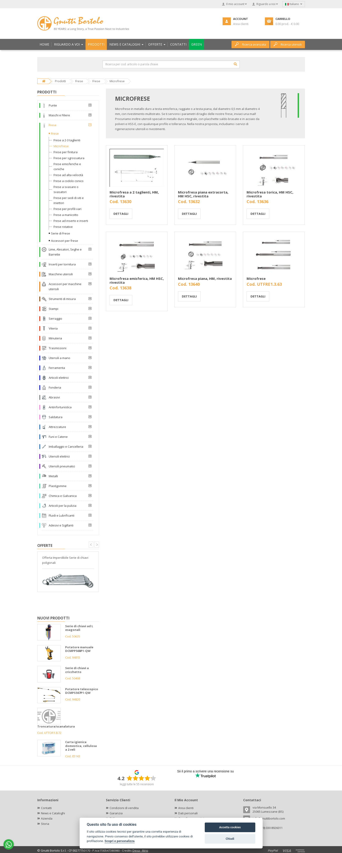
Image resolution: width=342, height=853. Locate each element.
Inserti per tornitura (62, 264)
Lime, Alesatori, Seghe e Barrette (65, 251)
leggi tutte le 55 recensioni (137, 784)
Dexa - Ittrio (140, 850)
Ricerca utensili (288, 44)
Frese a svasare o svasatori (66, 189)
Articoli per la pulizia (62, 506)
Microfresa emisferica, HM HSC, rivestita (137, 280)
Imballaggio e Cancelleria (66, 446)
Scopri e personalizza (120, 841)
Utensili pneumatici (62, 466)
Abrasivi (54, 397)
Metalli (53, 476)
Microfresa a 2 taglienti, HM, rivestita (134, 194)
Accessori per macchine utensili (65, 286)
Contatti (46, 808)
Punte (53, 105)
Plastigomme (58, 486)
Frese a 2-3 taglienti (67, 140)
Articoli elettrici (59, 378)
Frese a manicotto (66, 215)
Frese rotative (63, 227)
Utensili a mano (59, 358)
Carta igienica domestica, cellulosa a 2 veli (81, 746)
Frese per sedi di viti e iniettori (69, 200)
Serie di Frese (60, 233)
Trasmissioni (57, 348)
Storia (45, 824)
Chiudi (230, 838)
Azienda (46, 818)
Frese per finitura (66, 152)
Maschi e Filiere (59, 115)
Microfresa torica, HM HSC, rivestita (270, 194)
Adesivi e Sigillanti (61, 525)
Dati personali (188, 813)
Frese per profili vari (67, 209)
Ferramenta (57, 368)
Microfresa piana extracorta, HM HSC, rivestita (203, 194)
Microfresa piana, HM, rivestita (205, 278)
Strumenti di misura (62, 299)
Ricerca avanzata (250, 44)
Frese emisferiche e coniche (67, 166)
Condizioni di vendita (124, 808)
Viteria (53, 328)
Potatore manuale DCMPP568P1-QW (79, 649)
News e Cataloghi (53, 813)
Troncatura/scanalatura (56, 726)
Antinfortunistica (60, 407)
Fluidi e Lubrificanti (61, 515)
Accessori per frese (64, 241)
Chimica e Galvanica (63, 496)
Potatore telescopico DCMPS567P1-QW (81, 691)
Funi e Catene (58, 437)
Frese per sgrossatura (69, 158)
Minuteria (55, 338)
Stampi (53, 309)
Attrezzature (57, 427)
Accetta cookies (230, 827)
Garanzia (116, 813)
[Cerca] (235, 64)
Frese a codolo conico (68, 181)
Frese (53, 125)
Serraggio (55, 318)
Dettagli (120, 214)
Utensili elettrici (59, 456)
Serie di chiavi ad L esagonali (79, 628)
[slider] (141, 778)
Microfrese (256, 278)
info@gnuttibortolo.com (269, 818)
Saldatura (55, 417)
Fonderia (55, 387)
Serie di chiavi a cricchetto (77, 670)
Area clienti (186, 808)
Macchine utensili (61, 274)
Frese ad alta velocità (68, 175)
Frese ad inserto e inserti (71, 221)
